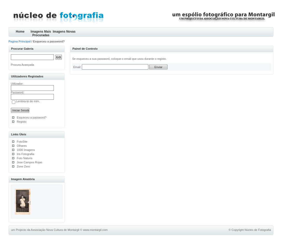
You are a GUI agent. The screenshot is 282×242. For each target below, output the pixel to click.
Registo (21, 121)
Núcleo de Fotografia (257, 229)
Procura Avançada (22, 64)
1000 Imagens (26, 149)
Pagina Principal (20, 41)
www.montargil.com (95, 229)
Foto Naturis (24, 158)
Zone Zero (23, 166)
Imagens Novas (64, 31)
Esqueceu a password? (31, 117)
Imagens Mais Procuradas (41, 33)
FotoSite (22, 141)
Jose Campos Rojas (29, 162)
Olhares (22, 145)
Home (20, 31)
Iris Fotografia (25, 154)
